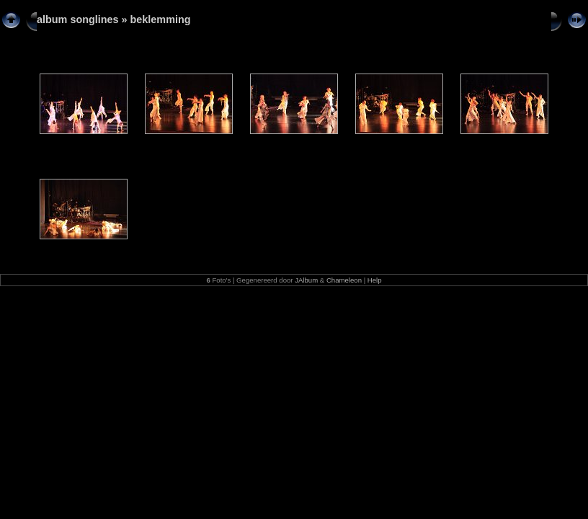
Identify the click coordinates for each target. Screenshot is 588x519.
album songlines (78, 19)
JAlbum (306, 280)
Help (375, 280)
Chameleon (344, 280)
